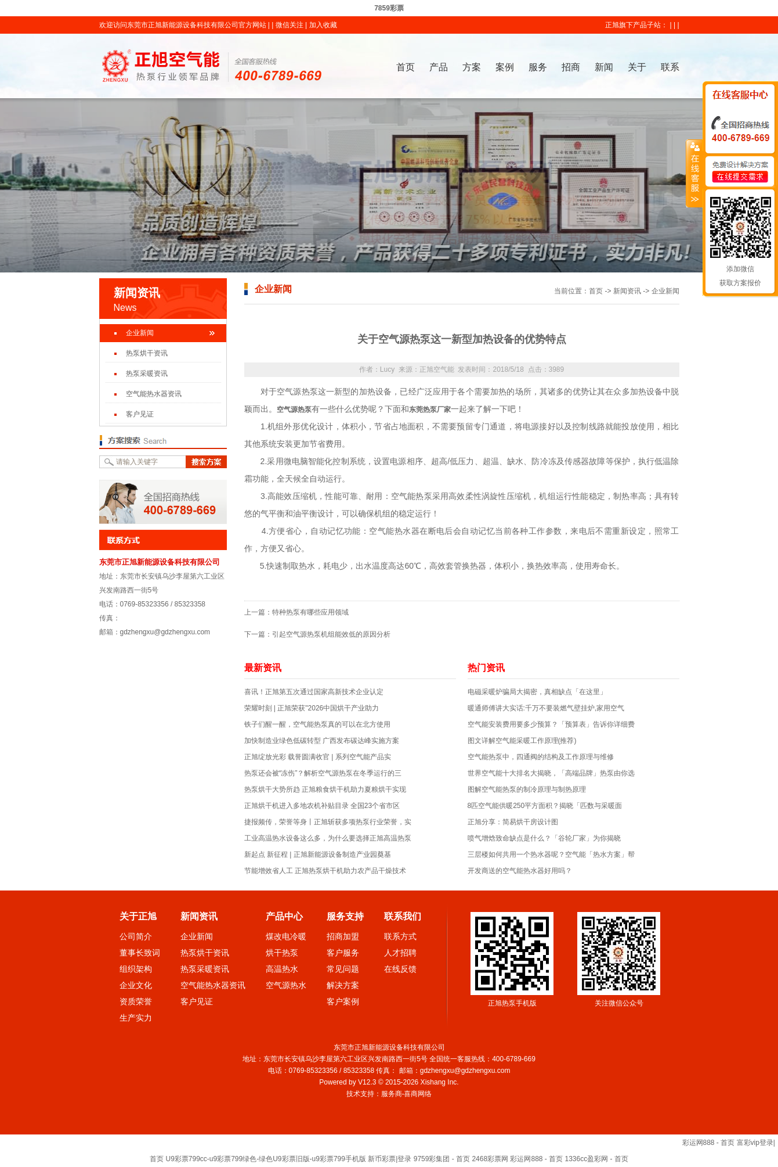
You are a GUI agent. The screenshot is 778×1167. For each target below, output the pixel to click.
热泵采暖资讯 (147, 373)
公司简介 (136, 936)
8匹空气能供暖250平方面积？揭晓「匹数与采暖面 (545, 806)
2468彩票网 (490, 1159)
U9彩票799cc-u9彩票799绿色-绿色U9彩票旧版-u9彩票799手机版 (265, 1159)
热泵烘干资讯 (147, 353)
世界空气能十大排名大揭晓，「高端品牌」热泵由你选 (551, 773)
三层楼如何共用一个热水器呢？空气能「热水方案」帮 (551, 854)
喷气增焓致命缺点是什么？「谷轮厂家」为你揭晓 (544, 838)
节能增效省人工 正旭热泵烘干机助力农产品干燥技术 (325, 871)
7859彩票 (389, 8)
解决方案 (343, 985)
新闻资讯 (627, 291)
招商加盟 (343, 936)
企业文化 (136, 985)
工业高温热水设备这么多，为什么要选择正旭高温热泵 (327, 838)
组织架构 (136, 969)
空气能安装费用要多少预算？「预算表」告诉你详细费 (551, 724)
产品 (438, 67)
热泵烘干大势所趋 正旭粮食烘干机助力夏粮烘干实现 (325, 789)
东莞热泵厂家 (430, 409)
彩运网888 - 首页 (708, 1143)
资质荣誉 (136, 1001)
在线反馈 (400, 969)
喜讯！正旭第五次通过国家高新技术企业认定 (313, 692)
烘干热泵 (282, 952)
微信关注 (289, 25)
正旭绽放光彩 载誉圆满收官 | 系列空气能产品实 (317, 757)
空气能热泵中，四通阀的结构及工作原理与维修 (541, 757)
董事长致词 (140, 952)
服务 (538, 67)
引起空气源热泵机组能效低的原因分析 (331, 634)
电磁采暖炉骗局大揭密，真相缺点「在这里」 (537, 692)
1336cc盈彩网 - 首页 (596, 1159)
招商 (571, 67)
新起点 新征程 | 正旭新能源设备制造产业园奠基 (317, 854)
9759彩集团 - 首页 (442, 1159)
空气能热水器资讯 (154, 394)
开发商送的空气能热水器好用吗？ (520, 871)
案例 (504, 67)
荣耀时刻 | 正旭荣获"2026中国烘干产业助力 (311, 708)
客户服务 (343, 952)
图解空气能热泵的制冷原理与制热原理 (527, 789)
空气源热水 (286, 985)
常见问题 (343, 969)
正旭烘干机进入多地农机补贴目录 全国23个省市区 (322, 806)
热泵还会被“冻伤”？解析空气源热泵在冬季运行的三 (323, 773)
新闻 (604, 67)
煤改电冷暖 (286, 936)
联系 (670, 67)
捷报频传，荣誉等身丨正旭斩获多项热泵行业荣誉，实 (327, 822)
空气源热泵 (294, 409)
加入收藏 (323, 25)
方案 (471, 67)
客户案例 (343, 1001)
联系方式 (400, 936)
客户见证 (140, 414)
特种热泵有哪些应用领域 (310, 612)
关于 (637, 67)
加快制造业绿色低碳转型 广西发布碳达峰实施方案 (321, 741)
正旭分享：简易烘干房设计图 (513, 822)
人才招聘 (400, 952)
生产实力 (136, 1017)
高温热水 (282, 969)
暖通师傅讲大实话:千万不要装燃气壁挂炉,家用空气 (546, 708)
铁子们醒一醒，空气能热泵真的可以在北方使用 (317, 724)
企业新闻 (140, 333)
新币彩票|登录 (389, 1159)
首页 (405, 67)
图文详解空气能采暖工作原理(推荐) (522, 741)
